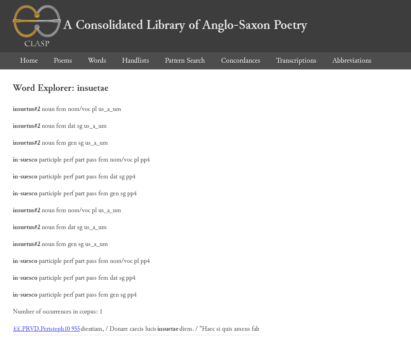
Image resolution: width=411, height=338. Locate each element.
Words (97, 60)
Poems (63, 60)
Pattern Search (185, 60)
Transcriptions (296, 60)
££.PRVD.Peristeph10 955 (46, 329)
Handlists (135, 60)
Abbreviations (351, 60)
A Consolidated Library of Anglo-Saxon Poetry (160, 25)
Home (29, 60)
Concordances (240, 60)
